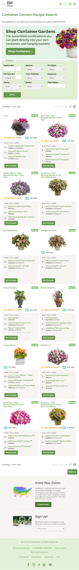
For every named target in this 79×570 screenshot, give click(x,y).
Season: (29, 65)
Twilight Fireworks (49, 230)
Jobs (58, 557)
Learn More (43, 504)
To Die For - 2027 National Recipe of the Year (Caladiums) (51, 175)
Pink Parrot (45, 345)
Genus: (7, 82)
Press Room (36, 557)
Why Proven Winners (21, 548)
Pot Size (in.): (9, 74)
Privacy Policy (60, 548)
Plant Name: (53, 82)
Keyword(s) (9, 65)
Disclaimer (48, 557)
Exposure (52, 74)
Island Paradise (10, 288)
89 (66, 107)
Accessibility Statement (42, 548)
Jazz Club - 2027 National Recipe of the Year (51, 118)
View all (72, 472)
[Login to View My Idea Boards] (65, 3)
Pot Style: (52, 65)
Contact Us (23, 557)
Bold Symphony (10, 230)
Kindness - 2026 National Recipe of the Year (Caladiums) (51, 405)
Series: (29, 82)
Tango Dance (9, 345)
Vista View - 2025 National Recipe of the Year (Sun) (13, 405)
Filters (9, 60)
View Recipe (10, 166)
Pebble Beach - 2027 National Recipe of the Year (13, 175)
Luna (5, 116)
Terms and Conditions (39, 552)
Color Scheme (32, 74)
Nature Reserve (48, 288)
